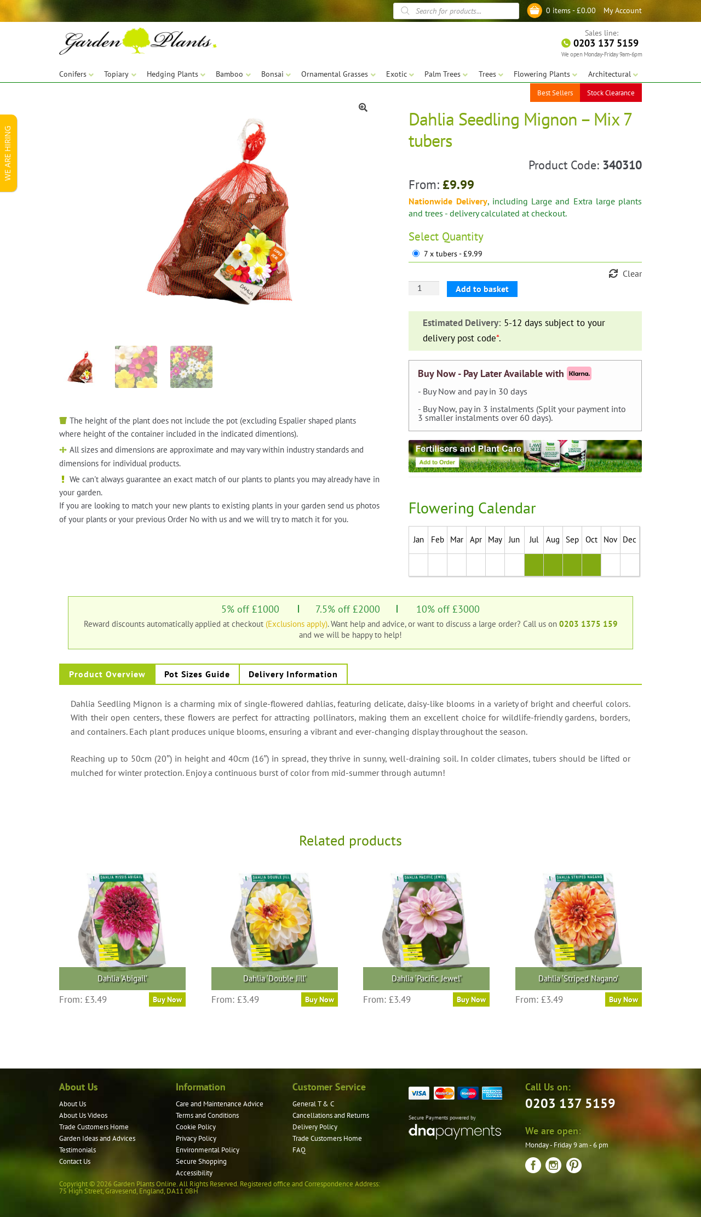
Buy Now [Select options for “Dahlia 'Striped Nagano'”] (623, 999)
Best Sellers (555, 93)
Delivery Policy (314, 1127)
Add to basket (482, 288)
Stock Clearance (611, 93)
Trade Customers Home (94, 1127)
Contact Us (74, 1161)
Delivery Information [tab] (293, 674)
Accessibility (194, 1173)
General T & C (313, 1104)
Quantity (463, 236)
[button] (363, 107)
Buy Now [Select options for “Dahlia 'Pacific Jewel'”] (471, 999)
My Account (623, 10)
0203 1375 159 (588, 623)
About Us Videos (83, 1115)
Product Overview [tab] (107, 674)
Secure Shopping (201, 1161)
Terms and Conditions (207, 1115)
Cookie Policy (196, 1127)
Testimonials (77, 1150)
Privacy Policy (196, 1138)
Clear (632, 273)
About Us (72, 1104)
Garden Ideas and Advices (97, 1138)
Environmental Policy (207, 1150)
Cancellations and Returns (330, 1115)
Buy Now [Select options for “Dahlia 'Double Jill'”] (319, 999)
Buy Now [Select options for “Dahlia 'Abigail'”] (167, 999)
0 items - (571, 10)
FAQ (299, 1150)
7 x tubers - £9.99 (453, 254)
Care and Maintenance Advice (219, 1104)
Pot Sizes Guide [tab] (197, 674)
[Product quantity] (424, 288)
